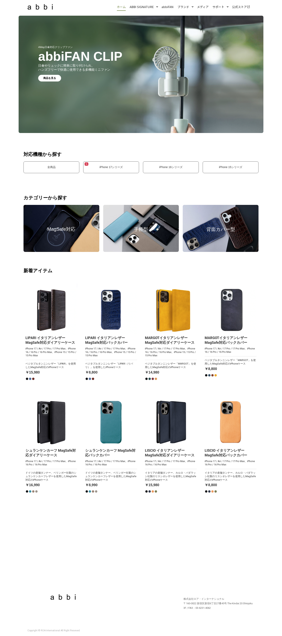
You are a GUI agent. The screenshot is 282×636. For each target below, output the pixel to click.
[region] (141, 77)
